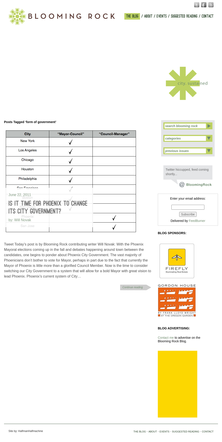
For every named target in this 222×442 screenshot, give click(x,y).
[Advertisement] (177, 384)
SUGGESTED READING (184, 16)
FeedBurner (197, 221)
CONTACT (208, 16)
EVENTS (162, 16)
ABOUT (148, 16)
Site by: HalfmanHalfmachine (25, 431)
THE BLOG (132, 16)
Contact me (166, 337)
